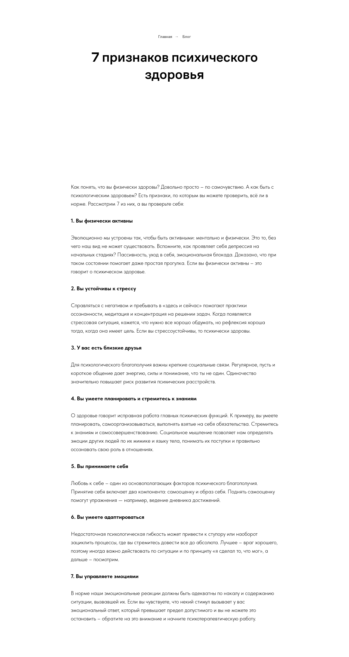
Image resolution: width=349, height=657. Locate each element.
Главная (165, 36)
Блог (186, 36)
